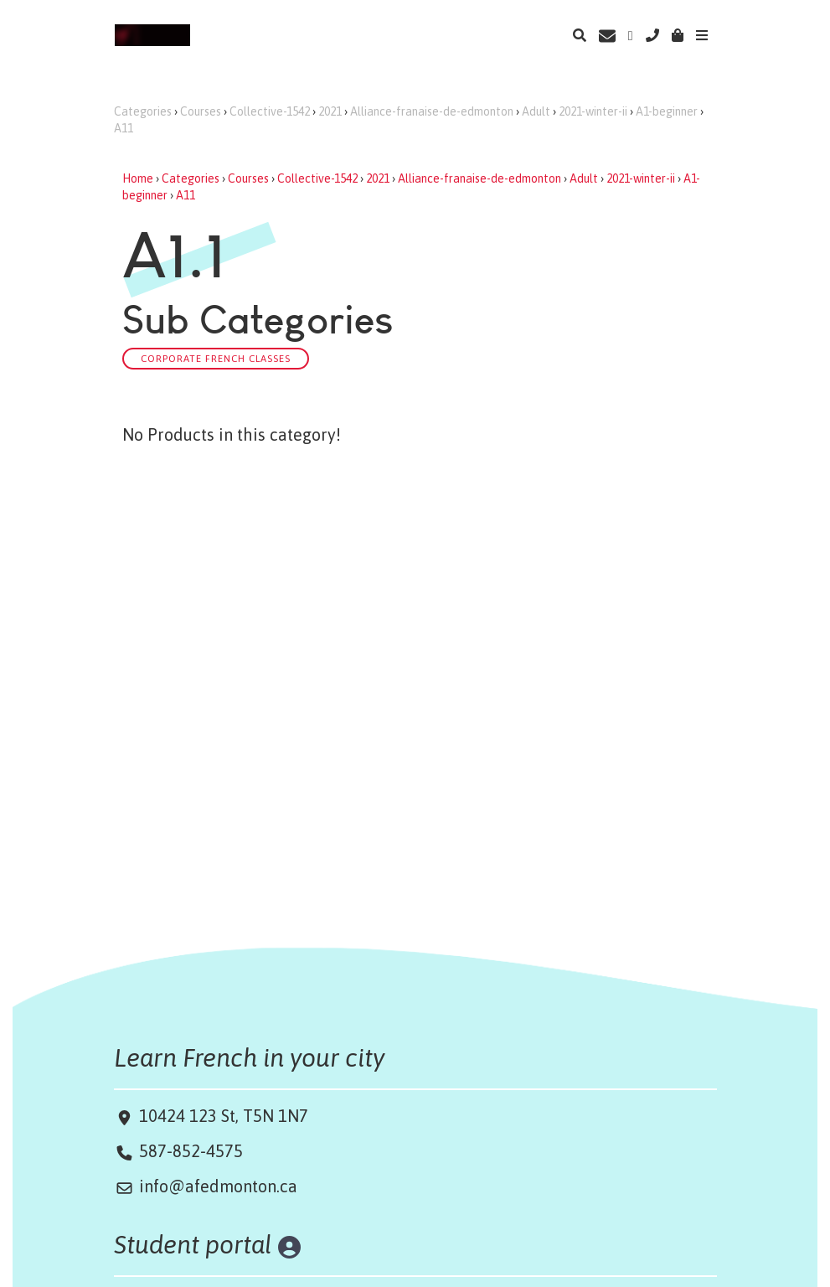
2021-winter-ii (593, 111)
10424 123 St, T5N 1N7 (221, 1115)
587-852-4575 (191, 1150)
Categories (143, 111)
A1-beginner (667, 111)
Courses (200, 111)
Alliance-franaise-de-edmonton (431, 111)
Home (137, 178)
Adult (536, 111)
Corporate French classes (216, 358)
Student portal (193, 1244)
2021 (330, 111)
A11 (123, 128)
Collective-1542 (269, 111)
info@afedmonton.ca (218, 1186)
